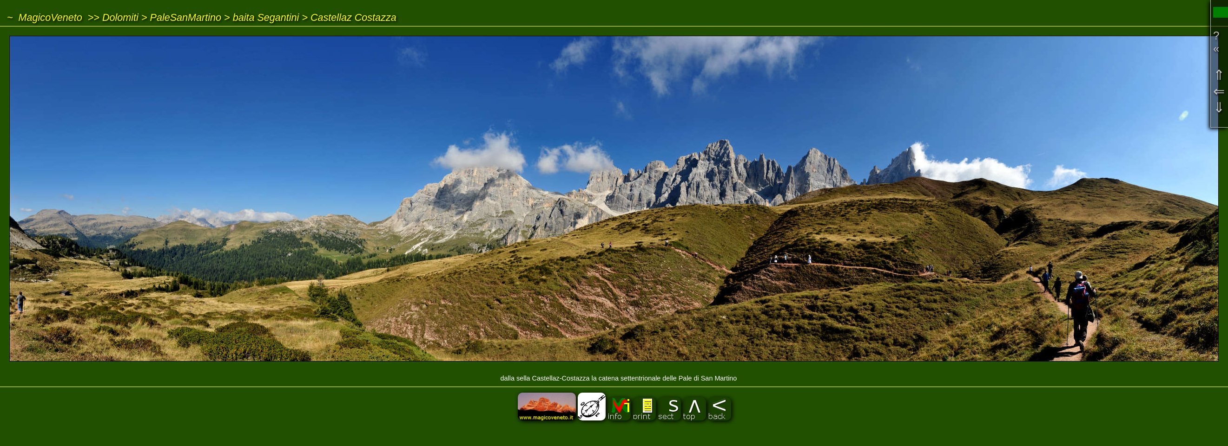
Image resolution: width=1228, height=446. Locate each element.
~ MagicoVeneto (44, 17)
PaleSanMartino (185, 17)
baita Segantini (266, 17)
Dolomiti (120, 17)
